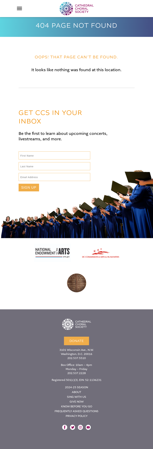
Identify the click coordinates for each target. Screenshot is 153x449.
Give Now (77, 401)
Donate (76, 341)
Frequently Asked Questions (76, 411)
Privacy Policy (77, 416)
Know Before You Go (76, 406)
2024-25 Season (76, 387)
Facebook (64, 427)
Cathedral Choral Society (77, 8)
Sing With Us (76, 397)
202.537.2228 (76, 373)
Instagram (80, 427)
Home (76, 324)
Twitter (72, 427)
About (76, 392)
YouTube (88, 427)
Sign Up (28, 187)
